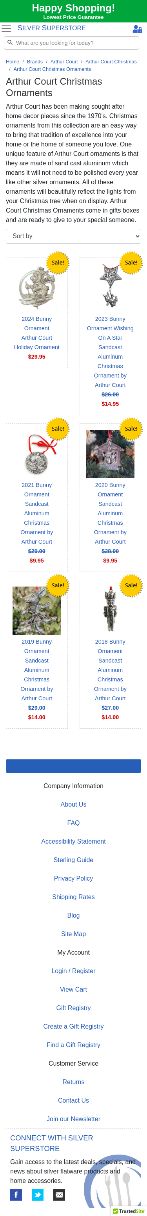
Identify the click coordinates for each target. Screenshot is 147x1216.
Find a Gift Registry (73, 1045)
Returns (73, 1082)
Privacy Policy (73, 878)
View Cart (73, 989)
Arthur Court (64, 62)
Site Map (73, 934)
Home (12, 62)
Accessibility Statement (73, 841)
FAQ (73, 823)
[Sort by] (73, 236)
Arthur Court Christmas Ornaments (52, 69)
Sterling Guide (73, 860)
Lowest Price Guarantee (74, 17)
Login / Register (73, 971)
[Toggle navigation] (6, 28)
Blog (73, 915)
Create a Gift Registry (74, 1026)
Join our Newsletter (73, 1119)
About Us (74, 804)
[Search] (71, 43)
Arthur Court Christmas (111, 62)
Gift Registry (73, 1008)
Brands (35, 62)
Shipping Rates (73, 897)
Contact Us (73, 1100)
